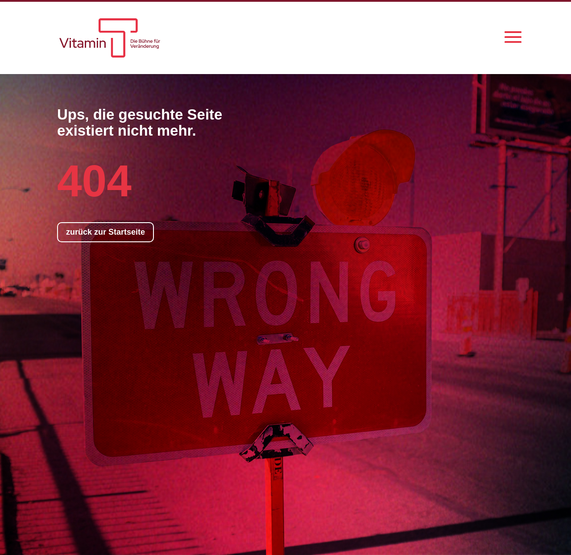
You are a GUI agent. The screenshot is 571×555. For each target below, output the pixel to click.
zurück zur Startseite (105, 232)
